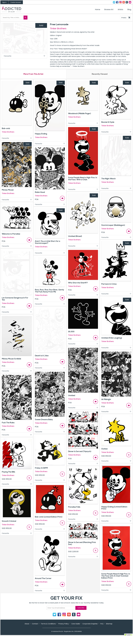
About (27, 624)
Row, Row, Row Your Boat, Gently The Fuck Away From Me (49, 291)
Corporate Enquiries (90, 624)
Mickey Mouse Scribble (11, 359)
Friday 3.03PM (41, 468)
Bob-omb (6, 129)
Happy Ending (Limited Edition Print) (114, 508)
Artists (120, 9)
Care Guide (75, 624)
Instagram (120, 2)
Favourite (24, 56)
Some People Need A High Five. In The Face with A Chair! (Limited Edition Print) (115, 576)
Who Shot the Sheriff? (78, 283)
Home (97, 9)
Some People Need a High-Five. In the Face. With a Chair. (82, 179)
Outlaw (104, 449)
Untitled (71, 396)
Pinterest (123, 2)
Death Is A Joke (42, 356)
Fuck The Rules (8, 423)
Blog (129, 9)
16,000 (71, 332)
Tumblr (127, 2)
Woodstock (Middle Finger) (79, 114)
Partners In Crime (109, 284)
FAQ (101, 624)
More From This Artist (33, 74)
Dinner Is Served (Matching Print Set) (82, 543)
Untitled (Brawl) (75, 236)
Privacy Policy (63, 624)
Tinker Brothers (58, 28)
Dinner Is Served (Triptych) (79, 452)
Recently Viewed (99, 74)
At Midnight (106, 400)
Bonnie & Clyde (107, 122)
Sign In (4, 2)
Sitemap (109, 624)
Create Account (15, 2)
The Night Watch (108, 179)
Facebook (117, 2)
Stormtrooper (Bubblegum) (113, 225)
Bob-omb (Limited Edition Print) (48, 517)
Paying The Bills (8, 472)
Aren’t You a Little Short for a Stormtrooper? (47, 242)
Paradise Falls (74, 507)
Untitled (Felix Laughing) (111, 338)
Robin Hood (40, 192)
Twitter (114, 2)
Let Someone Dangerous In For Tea (15, 299)
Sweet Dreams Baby (44, 420)
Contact (130, 2)
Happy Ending (41, 134)
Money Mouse (8, 190)
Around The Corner (43, 578)
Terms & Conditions (48, 624)
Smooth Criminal (9, 521)
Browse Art (108, 9)
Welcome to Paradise (11, 234)
